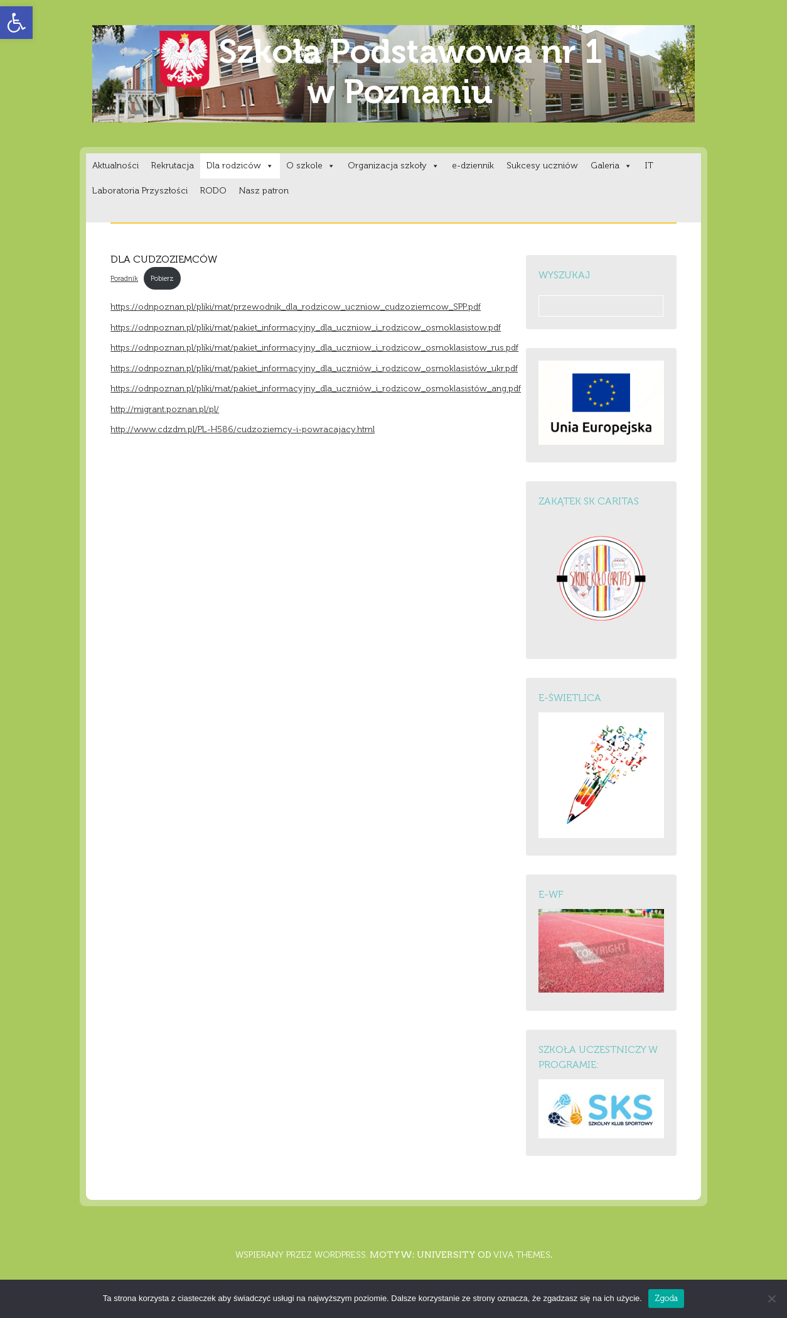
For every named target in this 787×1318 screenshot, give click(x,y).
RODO (213, 190)
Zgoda (666, 1298)
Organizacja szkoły (393, 165)
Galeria (611, 165)
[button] (16, 22)
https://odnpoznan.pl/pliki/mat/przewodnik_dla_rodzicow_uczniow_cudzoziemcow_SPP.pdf (295, 307)
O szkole (310, 165)
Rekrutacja (172, 165)
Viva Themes (521, 1255)
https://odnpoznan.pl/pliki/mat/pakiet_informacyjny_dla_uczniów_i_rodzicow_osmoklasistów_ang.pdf (315, 388)
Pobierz (162, 278)
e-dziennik (473, 165)
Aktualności (115, 165)
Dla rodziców (240, 165)
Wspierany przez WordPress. (301, 1255)
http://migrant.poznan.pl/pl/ (164, 409)
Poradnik (124, 278)
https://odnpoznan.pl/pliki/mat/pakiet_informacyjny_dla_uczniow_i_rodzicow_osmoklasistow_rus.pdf (314, 347)
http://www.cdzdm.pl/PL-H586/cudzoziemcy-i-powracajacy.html (242, 429)
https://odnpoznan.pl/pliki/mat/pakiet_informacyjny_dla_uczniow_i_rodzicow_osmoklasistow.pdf (305, 327)
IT (649, 165)
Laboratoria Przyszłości (140, 190)
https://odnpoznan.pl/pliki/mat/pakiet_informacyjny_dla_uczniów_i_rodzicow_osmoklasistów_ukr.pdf (314, 368)
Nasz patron (264, 190)
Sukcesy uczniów (542, 165)
